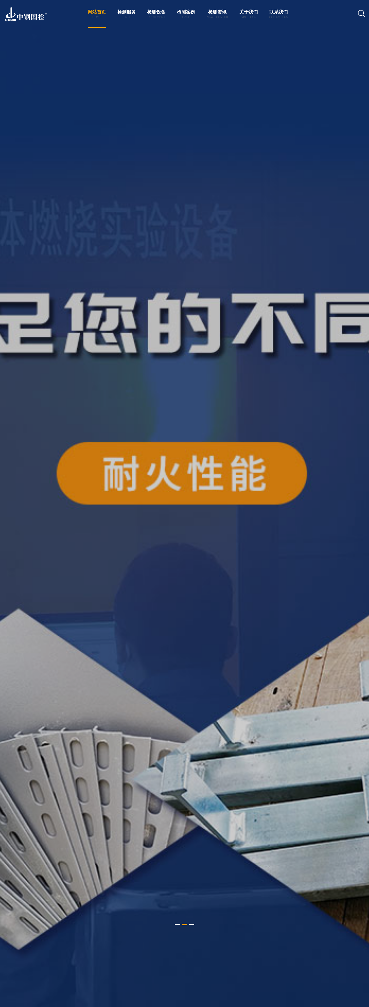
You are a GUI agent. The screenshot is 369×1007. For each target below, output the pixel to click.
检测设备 (156, 14)
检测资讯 (217, 14)
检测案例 (186, 14)
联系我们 (278, 14)
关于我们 (248, 14)
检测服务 (126, 14)
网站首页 (97, 14)
